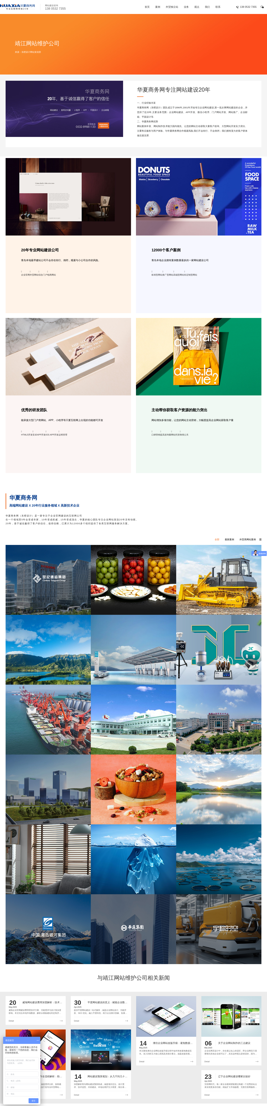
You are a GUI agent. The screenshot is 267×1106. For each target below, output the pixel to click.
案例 (157, 7)
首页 (147, 7)
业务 (186, 7)
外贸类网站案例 (248, 539)
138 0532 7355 (248, 7)
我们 (207, 7)
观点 (196, 7)
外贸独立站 (172, 7)
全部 (217, 539)
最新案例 (229, 539)
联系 (217, 7)
